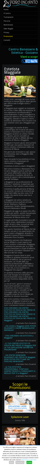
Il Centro (7, 13)
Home (6, 9)
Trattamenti (8, 17)
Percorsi (7, 21)
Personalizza (20, 462)
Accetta (29, 462)
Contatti (7, 40)
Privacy (6, 32)
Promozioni (8, 36)
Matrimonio (8, 25)
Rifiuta (11, 462)
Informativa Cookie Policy (29, 460)
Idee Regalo (8, 29)
